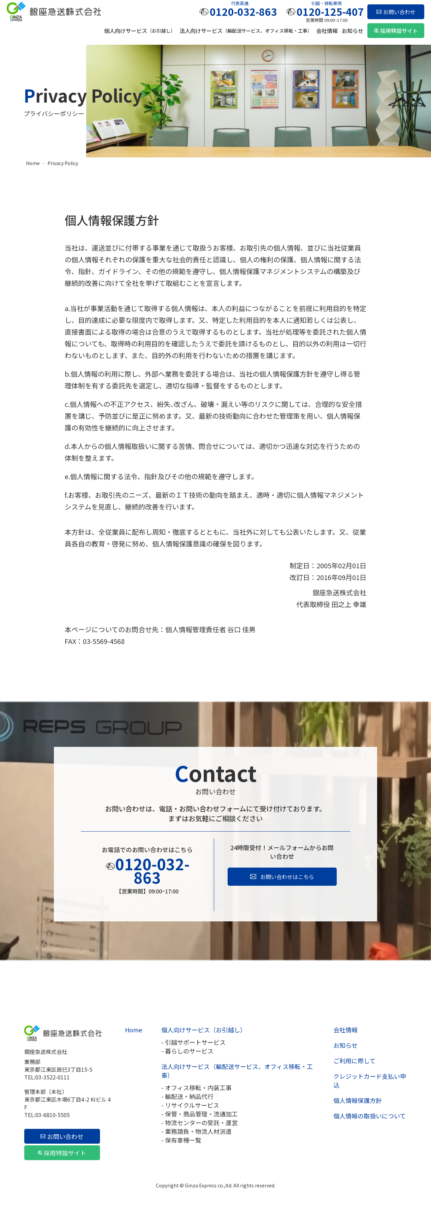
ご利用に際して (354, 1060)
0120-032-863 (243, 11)
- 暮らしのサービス (187, 1050)
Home (33, 163)
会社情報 (327, 31)
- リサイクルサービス (190, 1105)
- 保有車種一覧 (181, 1140)
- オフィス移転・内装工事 (196, 1087)
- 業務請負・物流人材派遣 (196, 1131)
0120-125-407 (330, 11)
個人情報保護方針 (357, 1100)
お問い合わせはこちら (287, 877)
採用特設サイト (399, 31)
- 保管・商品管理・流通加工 (199, 1113)
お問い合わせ (399, 12)
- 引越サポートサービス (193, 1042)
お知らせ (352, 31)
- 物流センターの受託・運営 (199, 1122)
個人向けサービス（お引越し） (203, 1029)
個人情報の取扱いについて (369, 1115)
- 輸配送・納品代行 (187, 1096)
